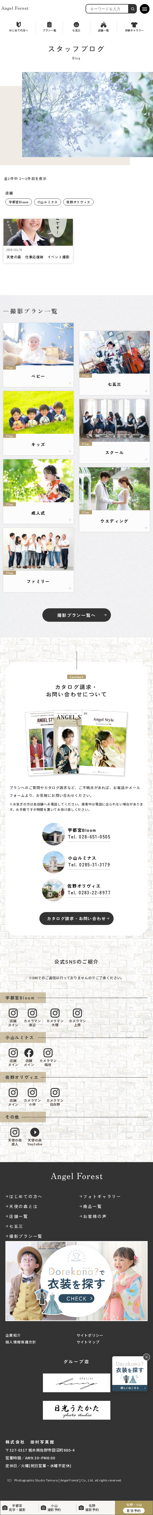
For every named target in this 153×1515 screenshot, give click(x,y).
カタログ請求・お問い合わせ (76, 918)
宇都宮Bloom (19, 202)
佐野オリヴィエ (78, 202)
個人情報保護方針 (20, 1341)
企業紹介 (13, 1335)
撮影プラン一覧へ (76, 615)
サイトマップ (88, 1341)
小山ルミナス (47, 202)
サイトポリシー (90, 1335)
